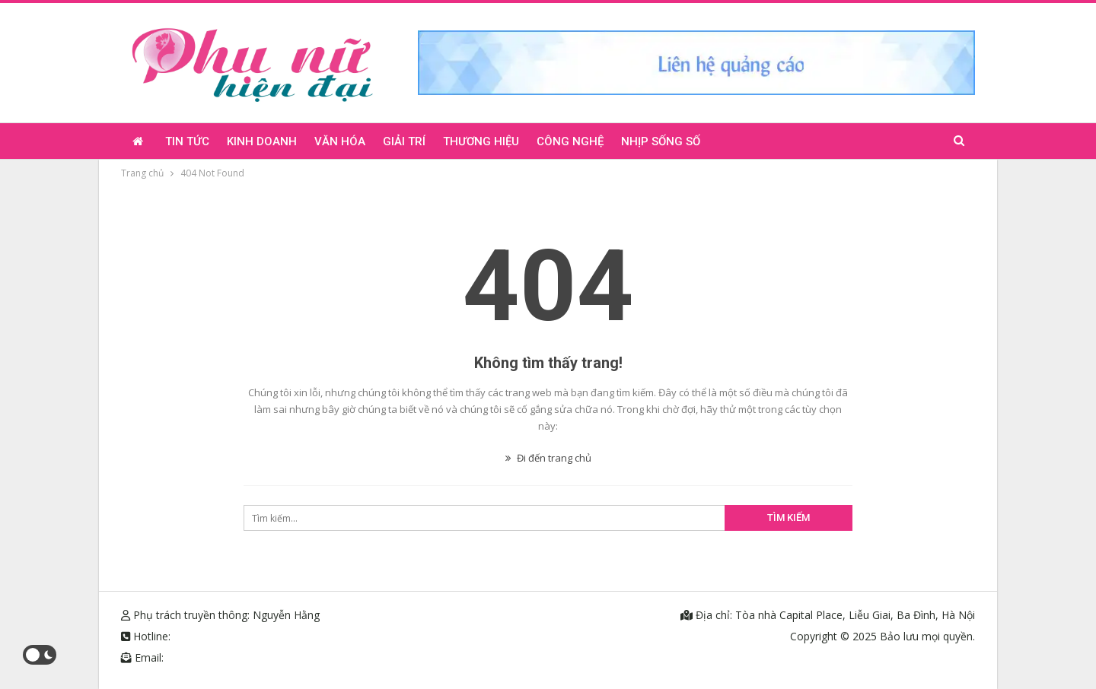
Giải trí (404, 141)
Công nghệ (570, 141)
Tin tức (187, 141)
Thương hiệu (481, 141)
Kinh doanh (262, 141)
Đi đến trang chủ (548, 458)
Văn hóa (339, 141)
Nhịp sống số (660, 141)
